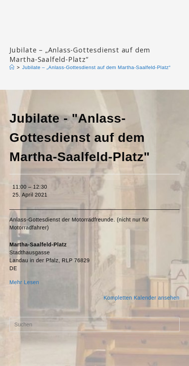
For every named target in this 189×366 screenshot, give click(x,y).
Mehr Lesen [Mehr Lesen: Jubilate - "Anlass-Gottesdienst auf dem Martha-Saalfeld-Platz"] (24, 282)
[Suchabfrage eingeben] (94, 324)
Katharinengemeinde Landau (73, 37)
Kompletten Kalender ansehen (142, 298)
